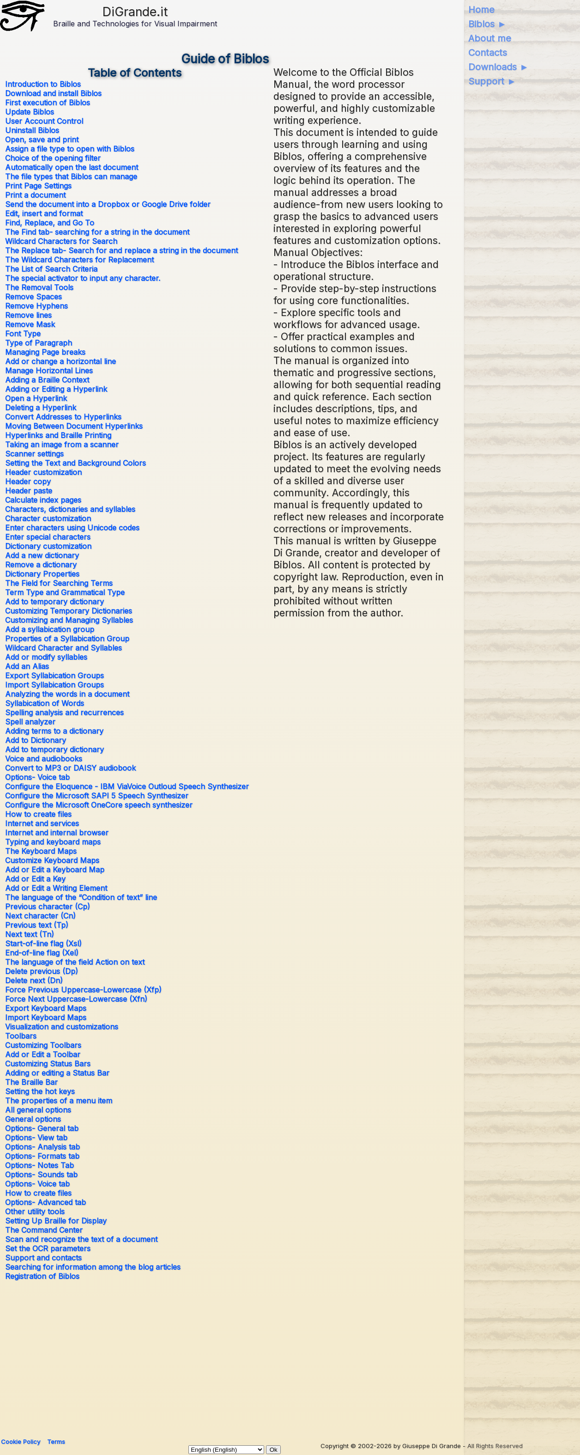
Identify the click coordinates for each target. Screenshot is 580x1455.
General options (33, 1119)
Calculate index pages (43, 500)
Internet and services (42, 823)
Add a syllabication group (49, 629)
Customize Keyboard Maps (52, 860)
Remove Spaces (33, 296)
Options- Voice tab (37, 777)
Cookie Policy (20, 1441)
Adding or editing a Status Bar (57, 1073)
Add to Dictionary (35, 740)
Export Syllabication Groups (54, 675)
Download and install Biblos (53, 93)
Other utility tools (35, 1211)
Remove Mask (30, 324)
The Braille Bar (31, 1082)
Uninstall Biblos (32, 130)
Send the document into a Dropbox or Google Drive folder (108, 204)
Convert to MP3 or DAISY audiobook (70, 768)
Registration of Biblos (42, 1276)
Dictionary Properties (42, 573)
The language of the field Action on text (75, 962)
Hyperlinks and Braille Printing (58, 435)
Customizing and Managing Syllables (69, 620)
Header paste (28, 490)
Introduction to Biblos (43, 84)
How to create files (38, 814)
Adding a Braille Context (47, 379)
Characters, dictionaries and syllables (70, 509)
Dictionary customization (48, 546)
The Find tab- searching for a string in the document (97, 232)
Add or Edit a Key (35, 878)
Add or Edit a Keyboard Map (54, 869)
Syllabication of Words (44, 703)
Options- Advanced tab (45, 1202)
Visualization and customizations (61, 1026)
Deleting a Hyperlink (40, 407)
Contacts (487, 52)
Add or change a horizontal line (60, 361)
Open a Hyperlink (36, 398)
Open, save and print (42, 139)
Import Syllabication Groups (54, 684)
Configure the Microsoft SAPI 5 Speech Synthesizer (96, 795)
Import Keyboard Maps (45, 1017)
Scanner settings (34, 453)
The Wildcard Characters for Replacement (79, 259)
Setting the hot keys (40, 1091)
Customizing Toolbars (43, 1045)
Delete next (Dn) (34, 980)
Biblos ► (487, 24)
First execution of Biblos (47, 102)
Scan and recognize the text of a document (81, 1239)
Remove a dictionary (41, 564)
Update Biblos (29, 111)
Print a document (35, 195)
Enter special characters (48, 537)
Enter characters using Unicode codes (72, 527)
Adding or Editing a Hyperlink (56, 389)
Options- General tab (42, 1128)
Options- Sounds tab (41, 1174)
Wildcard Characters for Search (61, 241)
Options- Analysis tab (42, 1146)
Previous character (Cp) (47, 906)
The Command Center (44, 1230)
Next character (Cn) (40, 915)
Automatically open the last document (71, 167)
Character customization (48, 518)
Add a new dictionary (42, 555)
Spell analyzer (30, 721)
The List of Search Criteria (51, 269)
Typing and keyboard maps (53, 841)
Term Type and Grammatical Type (65, 592)
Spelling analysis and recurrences (64, 712)
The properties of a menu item (58, 1100)
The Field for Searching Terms (59, 583)
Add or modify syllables (46, 657)
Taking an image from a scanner (62, 444)
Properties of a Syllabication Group (67, 638)
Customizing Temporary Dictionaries (68, 610)
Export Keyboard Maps (45, 1008)
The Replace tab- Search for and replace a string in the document (121, 250)
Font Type (23, 333)
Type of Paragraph (38, 342)
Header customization (43, 472)
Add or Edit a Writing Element (56, 888)
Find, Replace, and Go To (49, 222)
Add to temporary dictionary (54, 601)
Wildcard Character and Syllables (63, 647)
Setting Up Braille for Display (56, 1220)
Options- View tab (36, 1137)
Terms (56, 1441)
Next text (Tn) (29, 934)
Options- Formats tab (42, 1156)
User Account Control (44, 121)
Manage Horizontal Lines (49, 370)
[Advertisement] (225, 1355)
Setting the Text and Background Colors (75, 463)
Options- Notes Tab (39, 1165)
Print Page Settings (38, 185)
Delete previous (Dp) (41, 971)
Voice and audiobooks (43, 758)
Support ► (492, 81)
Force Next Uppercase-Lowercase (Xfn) (76, 999)
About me (489, 38)
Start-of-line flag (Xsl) (43, 943)
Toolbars (20, 1036)
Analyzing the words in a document (67, 694)
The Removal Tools (39, 287)
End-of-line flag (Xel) (42, 952)
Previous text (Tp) (36, 925)
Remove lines (28, 315)
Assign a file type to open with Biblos (69, 148)
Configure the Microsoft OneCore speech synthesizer (99, 805)
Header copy (28, 481)
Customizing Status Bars (48, 1063)
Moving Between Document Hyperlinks (74, 426)
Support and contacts (43, 1257)
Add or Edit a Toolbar (42, 1054)
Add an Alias (27, 666)
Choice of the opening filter (53, 158)
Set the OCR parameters (48, 1248)
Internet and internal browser (57, 832)
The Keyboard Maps (41, 851)
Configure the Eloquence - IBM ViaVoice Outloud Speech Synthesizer (127, 786)
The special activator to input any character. (82, 278)
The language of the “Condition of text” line (81, 897)
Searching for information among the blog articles (93, 1267)
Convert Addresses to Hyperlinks (63, 416)
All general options (38, 1109)
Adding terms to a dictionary (54, 731)
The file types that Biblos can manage (71, 176)
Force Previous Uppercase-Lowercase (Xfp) (83, 989)
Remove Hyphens (36, 305)
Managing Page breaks (45, 352)
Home (481, 9)
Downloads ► (498, 67)
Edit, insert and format (44, 213)
